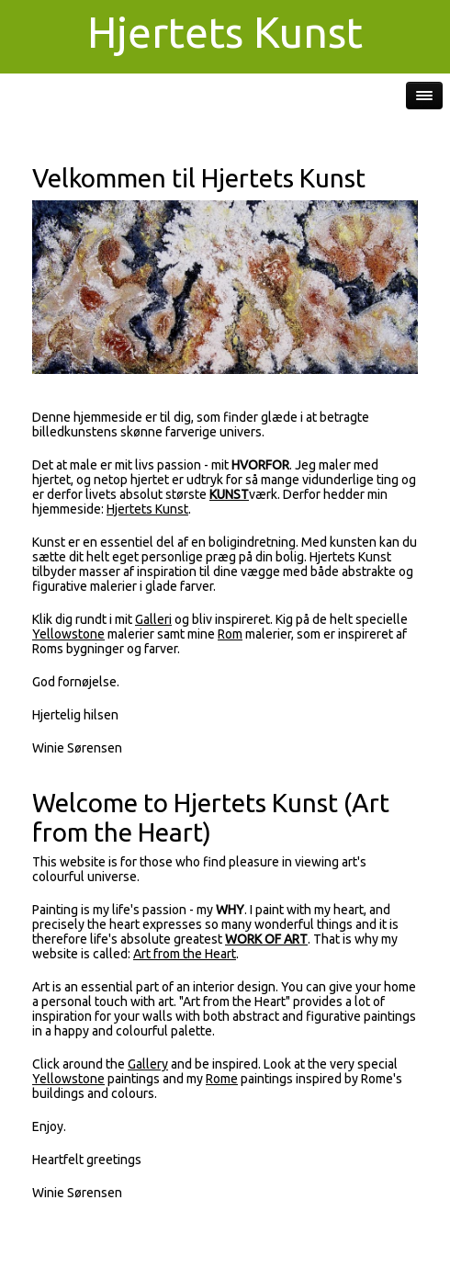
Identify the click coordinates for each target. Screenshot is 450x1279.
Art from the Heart (184, 953)
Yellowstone (68, 634)
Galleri (153, 619)
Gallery (148, 1064)
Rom (230, 634)
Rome (222, 1078)
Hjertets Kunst (147, 509)
